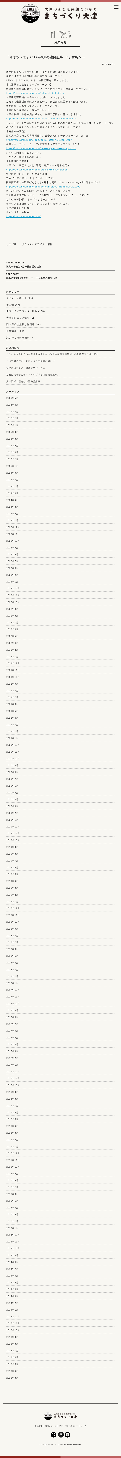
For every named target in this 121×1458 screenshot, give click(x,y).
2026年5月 (12, 398)
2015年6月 (12, 1194)
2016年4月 (12, 1126)
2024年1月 (12, 520)
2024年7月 (12, 486)
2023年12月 (13, 527)
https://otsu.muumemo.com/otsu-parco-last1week (37, 169)
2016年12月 (13, 1071)
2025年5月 (12, 452)
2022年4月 (12, 643)
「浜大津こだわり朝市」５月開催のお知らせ (30, 361)
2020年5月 (12, 792)
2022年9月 (12, 609)
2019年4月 (12, 881)
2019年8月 (12, 854)
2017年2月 (12, 1058)
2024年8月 (12, 479)
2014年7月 (12, 1269)
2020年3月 (12, 806)
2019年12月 (13, 826)
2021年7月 (12, 697)
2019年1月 (12, 901)
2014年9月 (12, 1255)
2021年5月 (12, 711)
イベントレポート (16, 298)
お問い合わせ (50, 1426)
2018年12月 (13, 908)
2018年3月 (12, 969)
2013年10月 (13, 1330)
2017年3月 (12, 1051)
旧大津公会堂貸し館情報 (20, 324)
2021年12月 (13, 663)
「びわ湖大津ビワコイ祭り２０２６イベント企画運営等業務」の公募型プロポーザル (52, 354)
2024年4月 (12, 500)
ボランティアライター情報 (37, 244)
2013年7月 (12, 1350)
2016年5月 (12, 1119)
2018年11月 (13, 915)
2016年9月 (12, 1092)
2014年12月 (13, 1235)
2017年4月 (12, 1044)
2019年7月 (12, 860)
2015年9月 (12, 1173)
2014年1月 (12, 1309)
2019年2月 (12, 894)
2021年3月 (12, 724)
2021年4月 (12, 718)
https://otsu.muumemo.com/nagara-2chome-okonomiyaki (41, 118)
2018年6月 (12, 949)
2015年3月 (12, 1214)
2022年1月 (12, 656)
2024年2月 (12, 513)
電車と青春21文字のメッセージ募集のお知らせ (60, 275)
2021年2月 (12, 731)
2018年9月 (12, 929)
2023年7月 (12, 561)
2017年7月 (12, 1024)
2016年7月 (12, 1105)
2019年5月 (12, 874)
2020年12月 (13, 745)
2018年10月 (13, 922)
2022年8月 (12, 615)
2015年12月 (13, 1153)
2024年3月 (12, 507)
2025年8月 (12, 439)
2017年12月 (13, 990)
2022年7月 (12, 622)
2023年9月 (12, 547)
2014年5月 (12, 1282)
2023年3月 (12, 568)
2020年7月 (12, 779)
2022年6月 (12, 629)
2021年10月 (13, 677)
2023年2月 (12, 575)
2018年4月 (12, 962)
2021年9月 (12, 684)
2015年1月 (12, 1228)
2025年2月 (12, 459)
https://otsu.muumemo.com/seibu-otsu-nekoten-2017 (39, 139)
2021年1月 (12, 738)
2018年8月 (12, 935)
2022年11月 (13, 595)
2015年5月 (12, 1201)
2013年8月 (12, 1344)
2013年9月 (12, 1337)
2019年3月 (12, 888)
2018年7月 (12, 942)
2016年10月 (13, 1085)
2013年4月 (12, 1371)
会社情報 (38, 1426)
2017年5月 (12, 1037)
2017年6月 (12, 1030)
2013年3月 (12, 1378)
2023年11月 (13, 534)
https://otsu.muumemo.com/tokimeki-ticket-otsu (35, 93)
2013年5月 (12, 1364)
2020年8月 (12, 772)
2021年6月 (12, 704)
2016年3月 (12, 1133)
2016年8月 (12, 1099)
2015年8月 (12, 1180)
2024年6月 (12, 493)
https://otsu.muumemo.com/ (23, 216)
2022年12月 (13, 588)
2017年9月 (12, 1010)
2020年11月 (13, 752)
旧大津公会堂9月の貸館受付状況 (60, 264)
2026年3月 (12, 411)
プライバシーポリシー (68, 1426)
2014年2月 (12, 1303)
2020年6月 (12, 786)
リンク (83, 1426)
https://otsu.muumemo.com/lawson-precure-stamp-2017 (41, 148)
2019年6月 (12, 867)
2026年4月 (12, 404)
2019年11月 (13, 833)
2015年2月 (12, 1221)
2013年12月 (13, 1316)
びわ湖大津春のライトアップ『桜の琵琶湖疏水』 (33, 374)
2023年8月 (12, 554)
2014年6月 (12, 1275)
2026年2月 (12, 418)
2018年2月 (12, 976)
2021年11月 (13, 670)
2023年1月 (12, 581)
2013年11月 (13, 1323)
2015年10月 (13, 1167)
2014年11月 (13, 1241)
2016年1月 (12, 1146)
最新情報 (11, 331)
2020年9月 (12, 765)
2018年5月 (12, 956)
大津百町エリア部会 (18, 317)
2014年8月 (12, 1262)
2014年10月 (13, 1248)
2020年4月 (12, 799)
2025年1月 (12, 466)
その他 (10, 304)
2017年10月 (13, 1003)
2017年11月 (13, 996)
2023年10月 (13, 541)
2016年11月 (13, 1078)
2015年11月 (13, 1160)
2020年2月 (12, 813)
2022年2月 (12, 649)
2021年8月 (12, 690)
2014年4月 (12, 1289)
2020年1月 (12, 820)
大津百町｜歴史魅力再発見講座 (23, 381)
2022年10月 (13, 602)
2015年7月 (12, 1187)
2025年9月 (12, 432)
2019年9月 (12, 847)
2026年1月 (12, 425)
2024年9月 (12, 473)
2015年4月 (12, 1207)
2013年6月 (12, 1357)
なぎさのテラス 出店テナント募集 (25, 367)
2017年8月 (12, 1017)
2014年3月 (12, 1296)
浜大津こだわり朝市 (18, 337)
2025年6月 (12, 445)
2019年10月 (13, 840)
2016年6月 (12, 1112)
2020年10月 (13, 758)
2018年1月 (12, 983)
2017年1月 (12, 1064)
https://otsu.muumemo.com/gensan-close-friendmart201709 (43, 186)
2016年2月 (12, 1139)
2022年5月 (12, 636)
